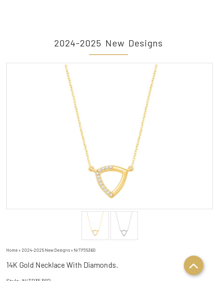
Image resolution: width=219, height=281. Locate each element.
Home (12, 250)
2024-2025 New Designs (45, 250)
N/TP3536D (85, 250)
